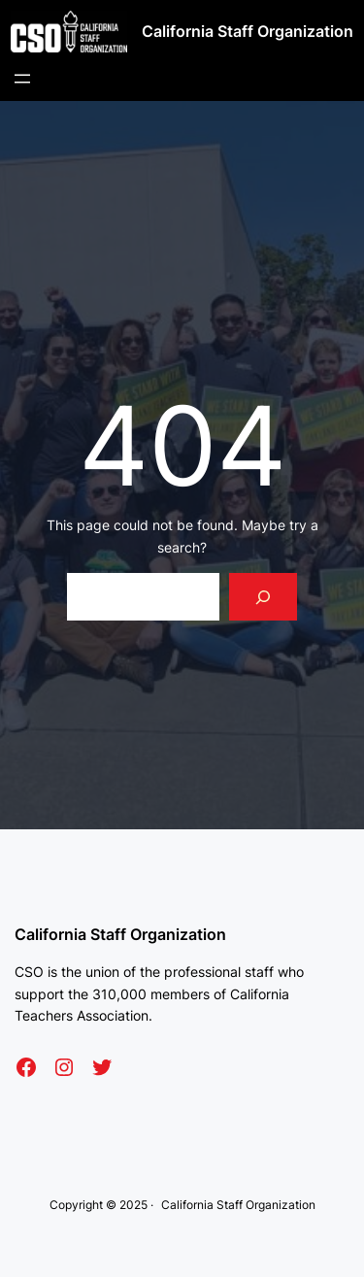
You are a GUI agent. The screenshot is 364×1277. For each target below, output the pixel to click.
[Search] (263, 597)
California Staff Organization (247, 31)
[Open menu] (22, 78)
